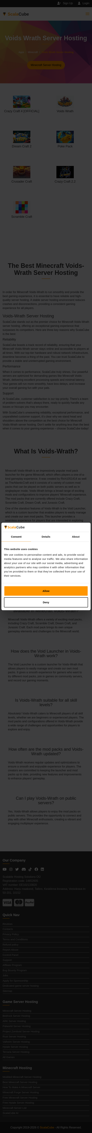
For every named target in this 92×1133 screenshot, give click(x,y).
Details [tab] (46, 536)
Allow (46, 590)
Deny (46, 602)
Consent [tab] (16, 536)
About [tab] (76, 536)
